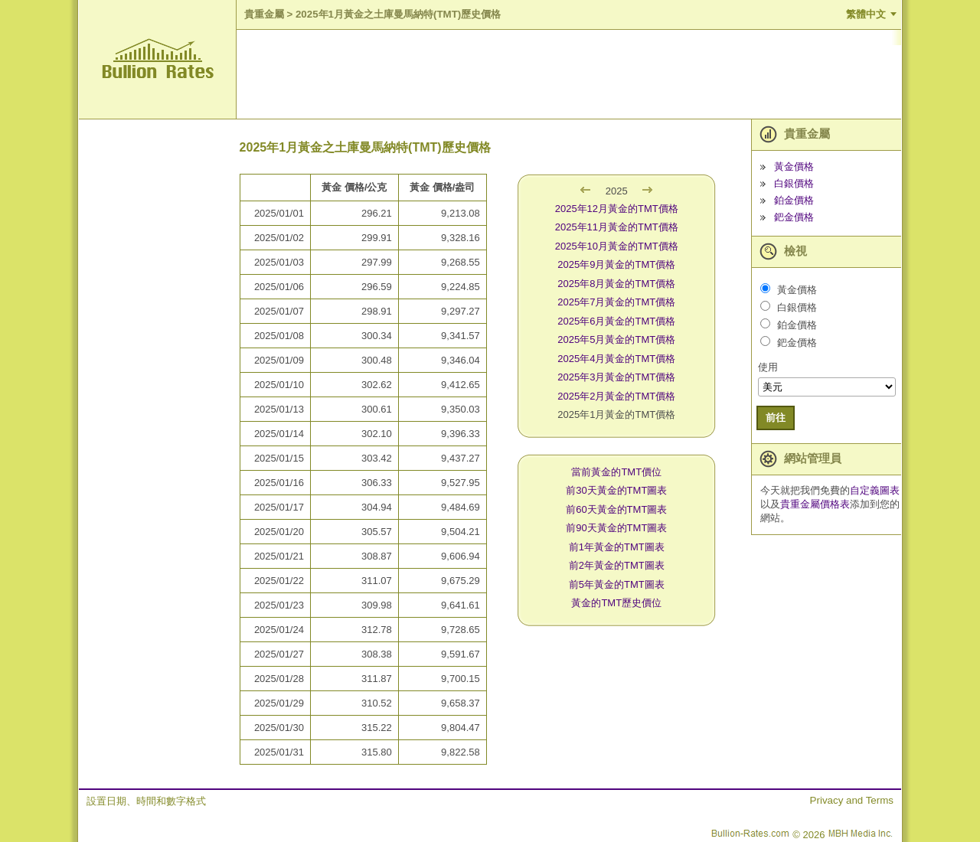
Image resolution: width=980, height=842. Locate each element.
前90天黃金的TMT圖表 (616, 528)
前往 (776, 417)
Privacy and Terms (851, 800)
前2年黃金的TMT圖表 (617, 565)
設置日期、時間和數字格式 (146, 801)
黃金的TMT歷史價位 (616, 603)
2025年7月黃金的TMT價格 (616, 302)
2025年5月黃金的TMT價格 (616, 339)
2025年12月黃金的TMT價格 (616, 208)
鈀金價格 (794, 217)
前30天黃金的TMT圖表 (616, 490)
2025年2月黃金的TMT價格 (616, 396)
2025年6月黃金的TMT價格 (616, 321)
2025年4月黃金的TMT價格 (616, 358)
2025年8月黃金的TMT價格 (616, 283)
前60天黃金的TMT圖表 (616, 509)
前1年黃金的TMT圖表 (617, 547)
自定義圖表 (875, 490)
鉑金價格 (794, 200)
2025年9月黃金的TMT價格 (616, 264)
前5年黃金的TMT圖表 (617, 584)
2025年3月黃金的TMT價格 (616, 377)
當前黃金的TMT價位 (616, 472)
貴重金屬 (264, 14)
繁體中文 (866, 14)
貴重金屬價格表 (815, 504)
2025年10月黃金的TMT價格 (616, 246)
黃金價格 (794, 166)
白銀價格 (794, 183)
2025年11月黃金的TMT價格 (616, 227)
